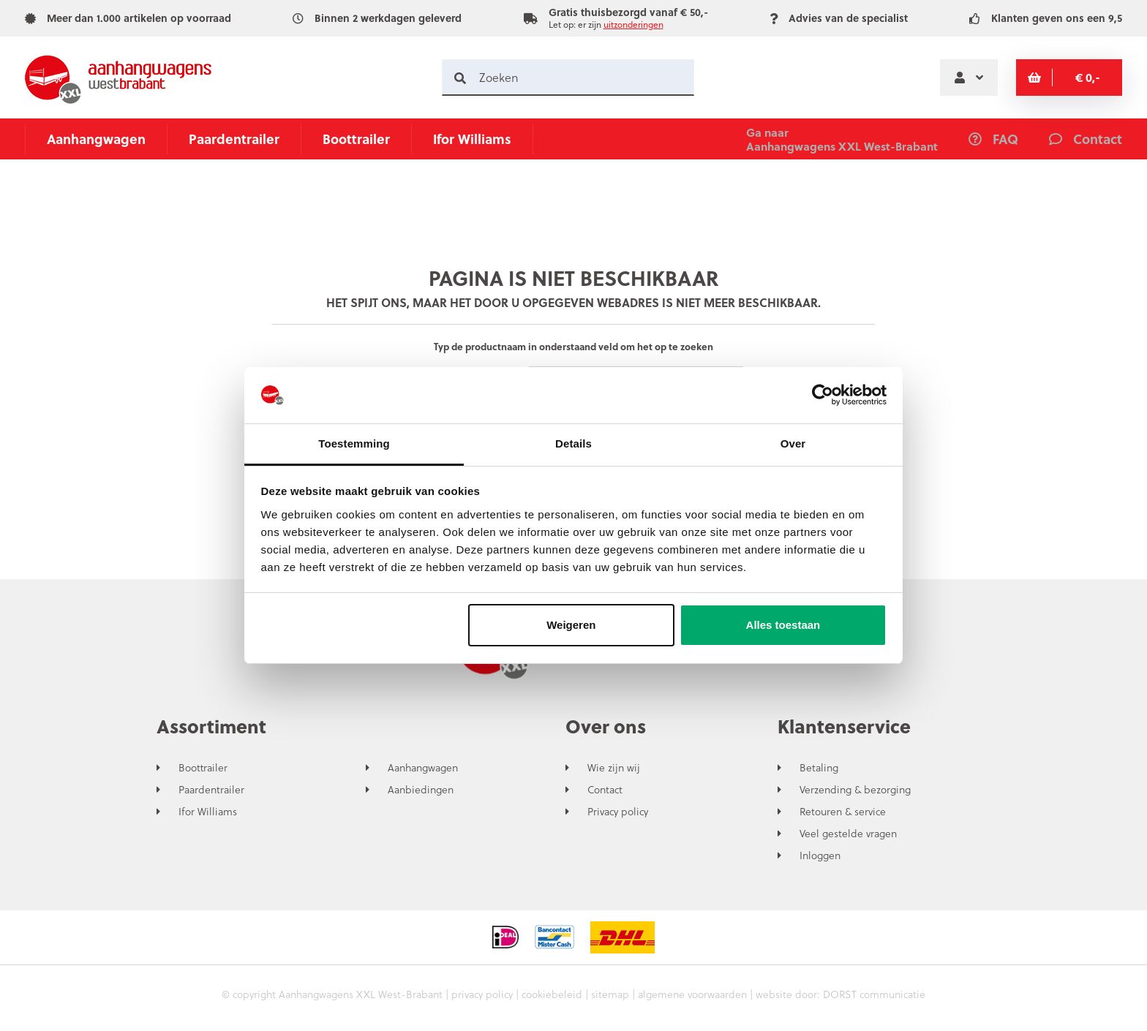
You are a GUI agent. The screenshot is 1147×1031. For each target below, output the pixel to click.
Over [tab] (793, 443)
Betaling (819, 768)
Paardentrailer (234, 138)
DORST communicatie (874, 994)
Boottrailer (356, 138)
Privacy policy (617, 811)
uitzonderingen (633, 24)
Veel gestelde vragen (848, 833)
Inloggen (820, 855)
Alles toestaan (783, 625)
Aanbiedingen (421, 790)
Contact (605, 790)
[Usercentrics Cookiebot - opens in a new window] (823, 396)
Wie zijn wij (613, 768)
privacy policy (482, 994)
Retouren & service (843, 811)
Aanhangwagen (96, 138)
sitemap (610, 994)
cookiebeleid (552, 994)
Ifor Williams (472, 138)
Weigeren (570, 625)
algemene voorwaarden (692, 994)
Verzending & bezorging (855, 790)
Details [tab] (573, 443)
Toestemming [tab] (354, 443)
